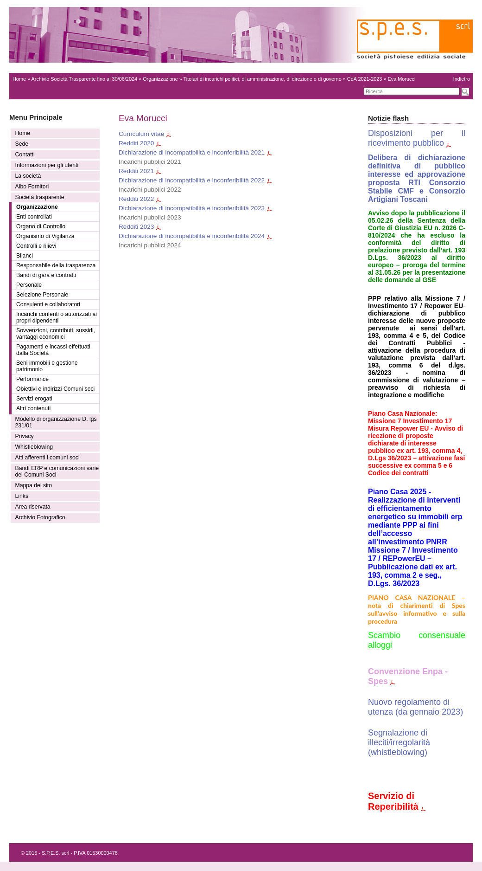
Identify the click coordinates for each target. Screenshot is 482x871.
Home (19, 79)
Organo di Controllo (40, 226)
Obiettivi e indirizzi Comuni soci (55, 389)
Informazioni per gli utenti (47, 165)
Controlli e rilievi (36, 246)
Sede (22, 144)
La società (28, 176)
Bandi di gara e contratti (46, 275)
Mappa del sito (33, 485)
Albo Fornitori (32, 186)
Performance (32, 379)
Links (22, 496)
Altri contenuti (33, 408)
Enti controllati (34, 216)
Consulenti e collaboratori (48, 304)
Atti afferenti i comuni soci (47, 457)
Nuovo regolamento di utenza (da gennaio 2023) (415, 706)
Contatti (25, 154)
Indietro (461, 79)
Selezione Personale (42, 294)
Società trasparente (39, 197)
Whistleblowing (34, 447)
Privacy (24, 436)
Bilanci (24, 255)
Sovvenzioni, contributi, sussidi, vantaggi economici (55, 333)
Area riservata (33, 506)
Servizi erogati (34, 398)
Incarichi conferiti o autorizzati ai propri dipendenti (56, 317)
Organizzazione (160, 79)
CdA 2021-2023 (364, 79)
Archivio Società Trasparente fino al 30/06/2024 (85, 79)
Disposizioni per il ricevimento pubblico (416, 138)
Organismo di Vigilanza (45, 236)
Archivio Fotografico (40, 517)
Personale (29, 285)
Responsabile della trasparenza (55, 265)
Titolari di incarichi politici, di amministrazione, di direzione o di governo (263, 79)
